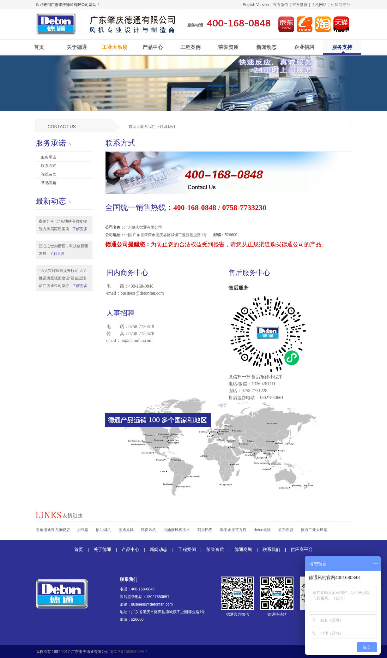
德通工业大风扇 (314, 530)
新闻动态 (266, 47)
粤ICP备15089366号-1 (129, 651)
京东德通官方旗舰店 (53, 530)
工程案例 (190, 47)
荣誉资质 (228, 47)
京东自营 (285, 530)
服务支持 (342, 47)
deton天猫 (262, 530)
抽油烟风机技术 (176, 530)
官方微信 (280, 5)
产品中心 (152, 47)
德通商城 (243, 549)
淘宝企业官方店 (233, 530)
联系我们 (147, 126)
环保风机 (148, 530)
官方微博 (299, 5)
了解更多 (80, 229)
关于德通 (77, 47)
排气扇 (82, 530)
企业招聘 (304, 47)
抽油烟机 (103, 530)
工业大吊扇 (114, 47)
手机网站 (319, 5)
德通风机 (126, 530)
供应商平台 (340, 5)
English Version (256, 5)
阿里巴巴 (205, 530)
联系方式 (48, 166)
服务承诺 (48, 157)
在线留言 (48, 174)
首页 (39, 47)
